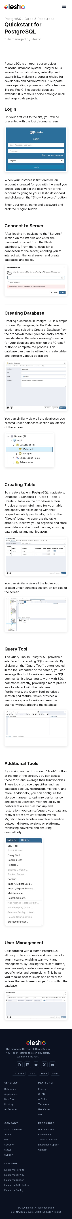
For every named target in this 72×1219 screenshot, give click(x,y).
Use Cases (44, 1109)
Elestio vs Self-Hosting (16, 1185)
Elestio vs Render (14, 1179)
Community (44, 1134)
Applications (11, 1094)
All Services (11, 1109)
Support (8, 1154)
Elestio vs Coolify (14, 1190)
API (40, 1114)
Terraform (44, 1104)
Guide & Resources (39, 19)
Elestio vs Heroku (14, 1169)
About (7, 1134)
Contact (42, 1149)
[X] (44, 1064)
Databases (10, 1089)
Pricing (42, 1089)
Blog (6, 1139)
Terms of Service (48, 1139)
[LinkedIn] (27, 1064)
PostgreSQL (14, 19)
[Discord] (52, 1064)
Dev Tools (10, 1099)
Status (7, 1149)
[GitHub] (19, 1064)
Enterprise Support (48, 1144)
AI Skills (42, 1099)
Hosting (8, 1104)
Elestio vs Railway (14, 1174)
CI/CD (41, 1094)
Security (9, 1144)
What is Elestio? (13, 1129)
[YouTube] (36, 1064)
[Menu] (64, 7)
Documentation (46, 1129)
